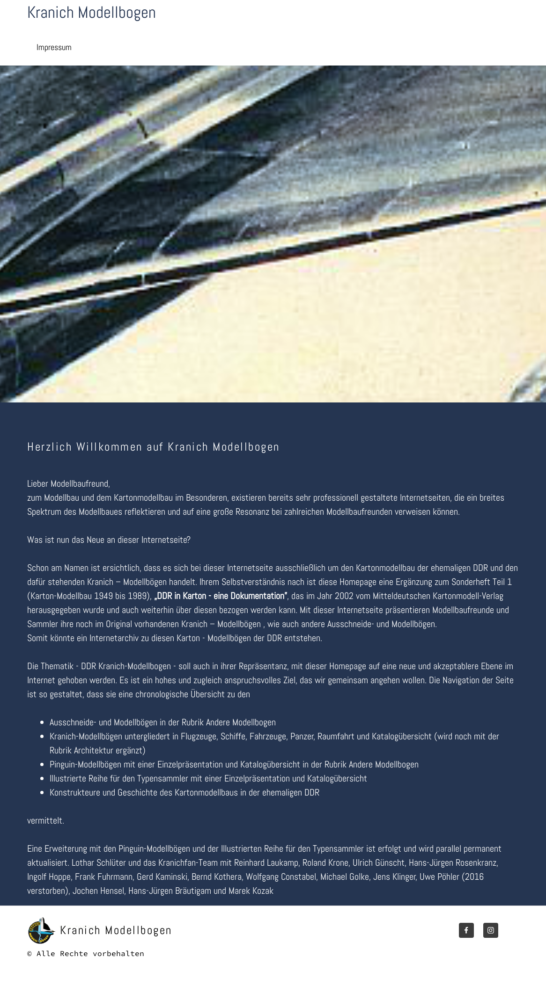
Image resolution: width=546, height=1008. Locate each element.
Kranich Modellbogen (91, 12)
